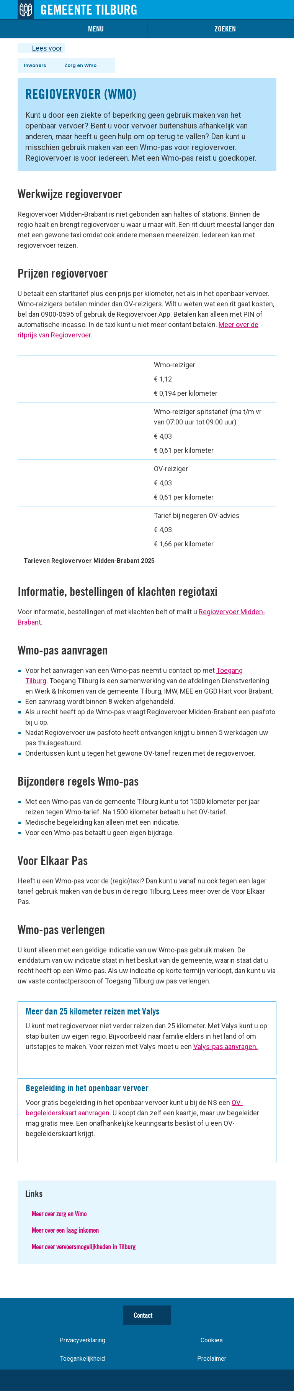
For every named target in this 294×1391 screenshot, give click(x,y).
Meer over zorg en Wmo (59, 1214)
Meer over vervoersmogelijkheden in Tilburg (84, 1247)
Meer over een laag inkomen (65, 1230)
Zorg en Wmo (80, 65)
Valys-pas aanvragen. (225, 1046)
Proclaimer (211, 1358)
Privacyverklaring (82, 1340)
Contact (143, 1315)
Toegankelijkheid (82, 1358)
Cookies (212, 1340)
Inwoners (35, 65)
